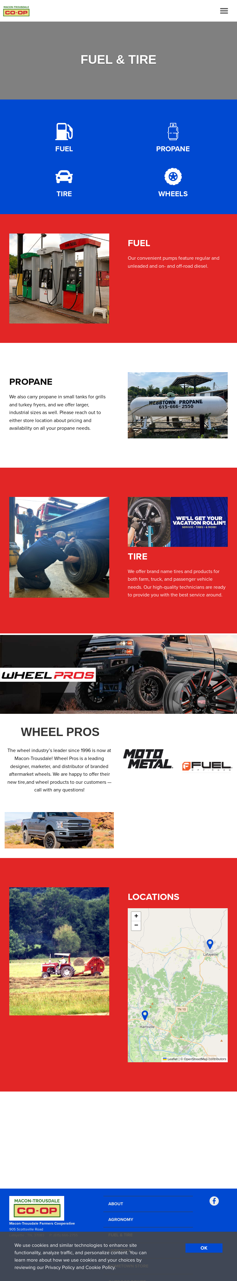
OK (204, 1248)
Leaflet (170, 1059)
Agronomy (120, 1219)
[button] (210, 944)
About (115, 1203)
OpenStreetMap (196, 1059)
